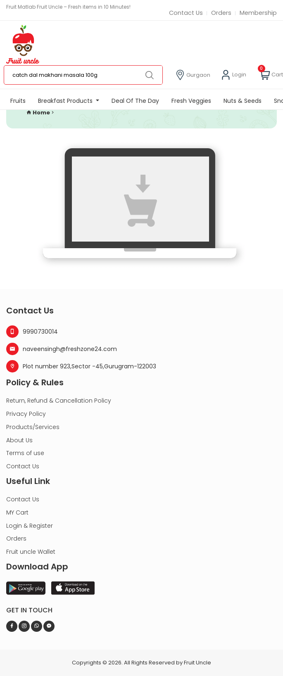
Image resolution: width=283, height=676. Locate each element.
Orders (220, 13)
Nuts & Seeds (243, 101)
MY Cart (17, 512)
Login (233, 75)
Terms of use (25, 453)
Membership (258, 13)
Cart (271, 75)
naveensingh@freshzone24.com (61, 349)
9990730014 (32, 331)
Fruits (18, 101)
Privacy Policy (26, 414)
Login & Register (29, 526)
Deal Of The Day (135, 101)
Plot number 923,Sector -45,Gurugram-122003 (81, 366)
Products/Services (32, 427)
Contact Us (184, 13)
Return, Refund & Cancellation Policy (58, 400)
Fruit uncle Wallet (30, 552)
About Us (19, 440)
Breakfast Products (66, 101)
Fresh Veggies (191, 101)
